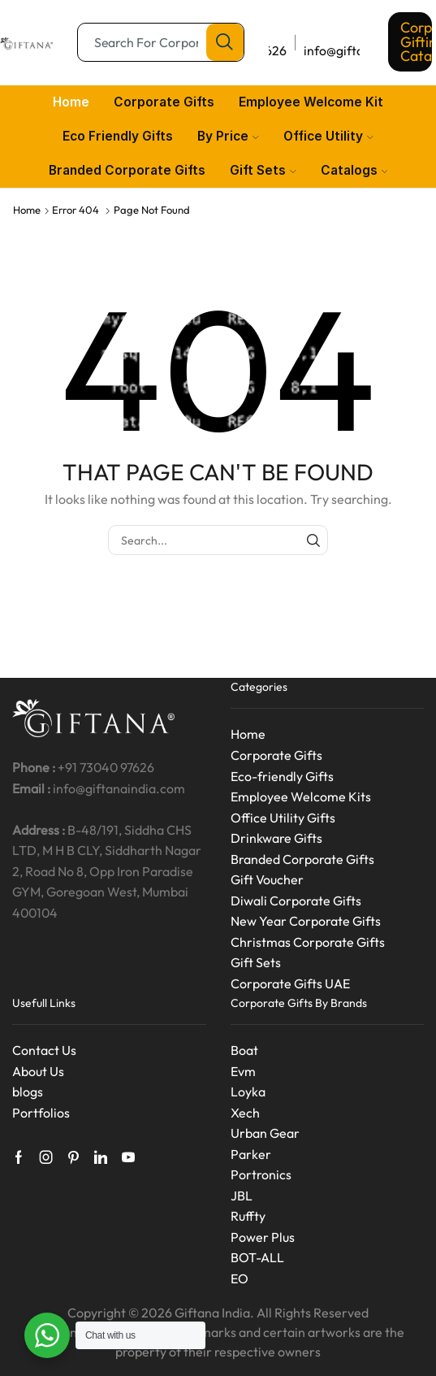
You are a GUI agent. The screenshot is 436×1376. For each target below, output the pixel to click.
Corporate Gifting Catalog (416, 42)
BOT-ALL (257, 1257)
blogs (27, 1091)
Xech (245, 1113)
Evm (243, 1071)
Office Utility (328, 136)
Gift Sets (263, 170)
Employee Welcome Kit (311, 102)
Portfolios (41, 1113)
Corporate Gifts (164, 102)
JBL (242, 1195)
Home (71, 102)
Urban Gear (265, 1133)
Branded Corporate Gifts (127, 170)
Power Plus (263, 1237)
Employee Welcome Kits (301, 796)
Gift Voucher (267, 879)
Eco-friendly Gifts (282, 776)
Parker (251, 1154)
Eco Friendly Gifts (118, 136)
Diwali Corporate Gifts (296, 900)
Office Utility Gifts (283, 818)
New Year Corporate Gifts (306, 921)
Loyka (248, 1091)
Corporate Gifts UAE (290, 983)
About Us (38, 1071)
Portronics (261, 1174)
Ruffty (248, 1216)
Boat (244, 1050)
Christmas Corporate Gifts (308, 942)
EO (239, 1278)
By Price (228, 136)
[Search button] (225, 42)
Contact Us (44, 1050)
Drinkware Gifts (276, 838)
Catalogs (354, 170)
